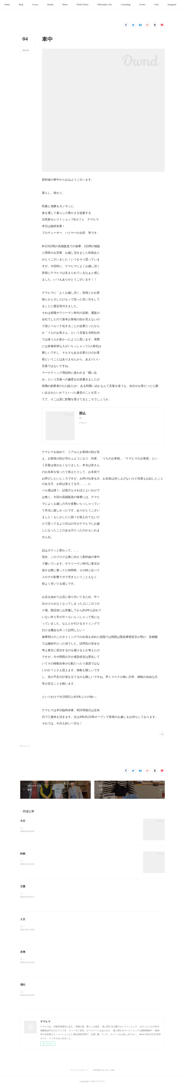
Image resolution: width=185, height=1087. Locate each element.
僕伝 (22, 984)
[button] (16, 4)
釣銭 (22, 853)
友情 (22, 951)
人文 (22, 919)
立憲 (22, 886)
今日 (22, 820)
